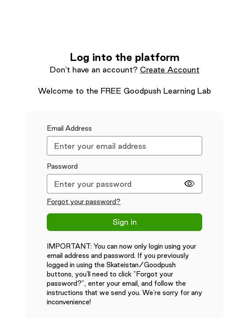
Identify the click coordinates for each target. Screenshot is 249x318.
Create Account (170, 69)
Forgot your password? (84, 201)
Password (62, 166)
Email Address (69, 128)
